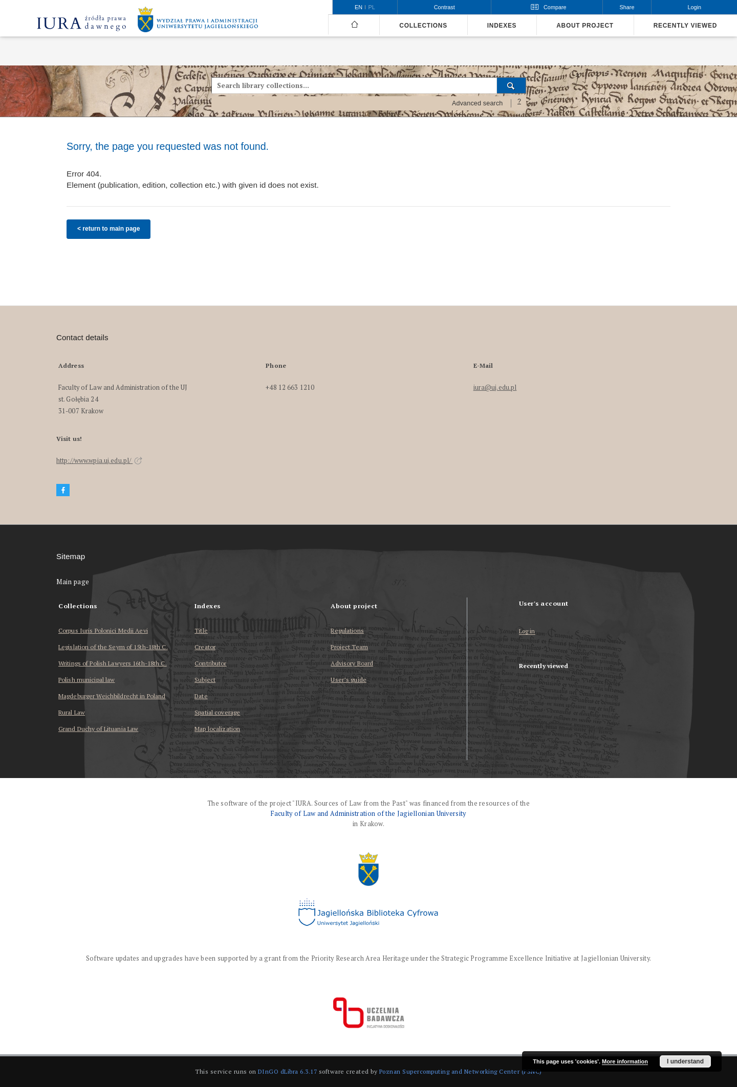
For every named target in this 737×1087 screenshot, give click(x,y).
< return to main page (108, 228)
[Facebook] (63, 490)
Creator (204, 647)
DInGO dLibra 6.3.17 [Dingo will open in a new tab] (287, 1071)
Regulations (347, 630)
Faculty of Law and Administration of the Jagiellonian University (368, 813)
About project (585, 25)
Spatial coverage (217, 712)
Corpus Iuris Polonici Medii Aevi (103, 630)
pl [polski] (371, 7)
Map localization (217, 729)
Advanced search (477, 103)
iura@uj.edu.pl (495, 387)
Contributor (210, 663)
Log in (527, 631)
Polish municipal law (86, 679)
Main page (73, 582)
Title (201, 630)
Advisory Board (352, 663)
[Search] (511, 85)
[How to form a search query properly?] (519, 103)
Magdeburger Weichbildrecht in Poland (111, 696)
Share (627, 7)
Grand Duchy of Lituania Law (98, 729)
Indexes (501, 25)
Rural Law (71, 712)
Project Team (349, 647)
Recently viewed (685, 25)
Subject (204, 679)
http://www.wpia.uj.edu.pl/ (99, 460)
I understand (685, 1061)
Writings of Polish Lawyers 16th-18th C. (112, 663)
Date (200, 696)
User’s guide (348, 679)
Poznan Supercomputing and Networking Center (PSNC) (460, 1071)
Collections (423, 25)
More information (625, 1061)
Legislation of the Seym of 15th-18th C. (113, 647)
